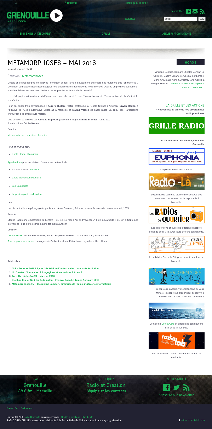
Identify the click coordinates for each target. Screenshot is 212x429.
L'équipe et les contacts (105, 391)
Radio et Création (105, 385)
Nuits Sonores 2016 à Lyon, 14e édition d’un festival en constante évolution (55, 268)
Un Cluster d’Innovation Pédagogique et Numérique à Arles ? (47, 272)
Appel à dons (15, 162)
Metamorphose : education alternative (28, 135)
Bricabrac (35, 169)
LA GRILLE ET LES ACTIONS (177, 104)
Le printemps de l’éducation (27, 194)
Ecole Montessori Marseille (26, 177)
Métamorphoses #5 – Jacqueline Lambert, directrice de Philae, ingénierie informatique (61, 283)
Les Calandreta (20, 185)
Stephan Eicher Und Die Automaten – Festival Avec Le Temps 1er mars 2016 (55, 280)
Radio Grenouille (32, 417)
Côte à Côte (167, 323)
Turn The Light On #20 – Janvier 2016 (33, 276)
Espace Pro (12, 408)
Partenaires (27, 408)
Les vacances (15, 235)
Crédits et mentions (70, 417)
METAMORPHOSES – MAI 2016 (52, 63)
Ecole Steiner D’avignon (25, 154)
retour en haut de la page (193, 420)
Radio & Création (16, 21)
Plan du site (87, 417)
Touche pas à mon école (21, 241)
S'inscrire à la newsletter (176, 395)
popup (56, 15)
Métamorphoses (32, 76)
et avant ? (130, 18)
